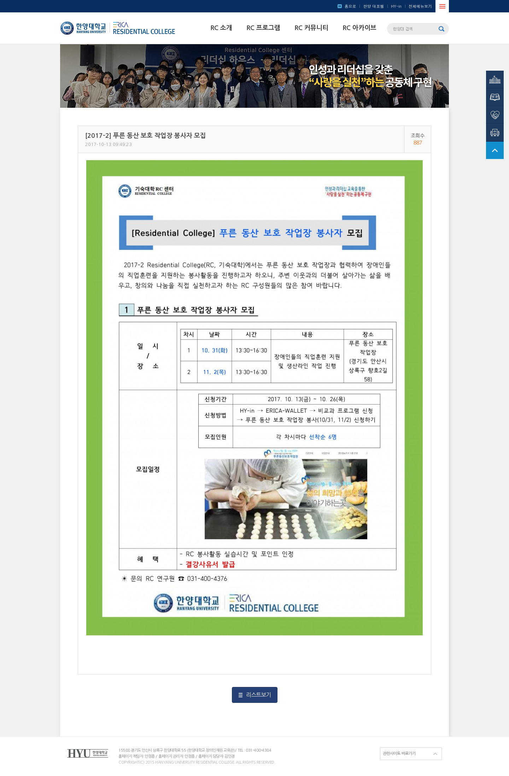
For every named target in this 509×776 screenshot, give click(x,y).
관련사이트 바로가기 (399, 754)
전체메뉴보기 (420, 6)
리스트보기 (258, 695)
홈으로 (350, 6)
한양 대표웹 (373, 6)
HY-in (396, 6)
